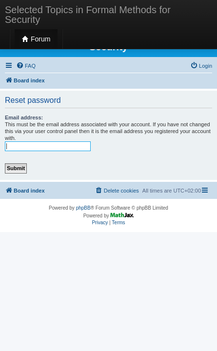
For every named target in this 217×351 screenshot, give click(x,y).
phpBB (83, 208)
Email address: (24, 117)
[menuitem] (26, 66)
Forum (36, 39)
